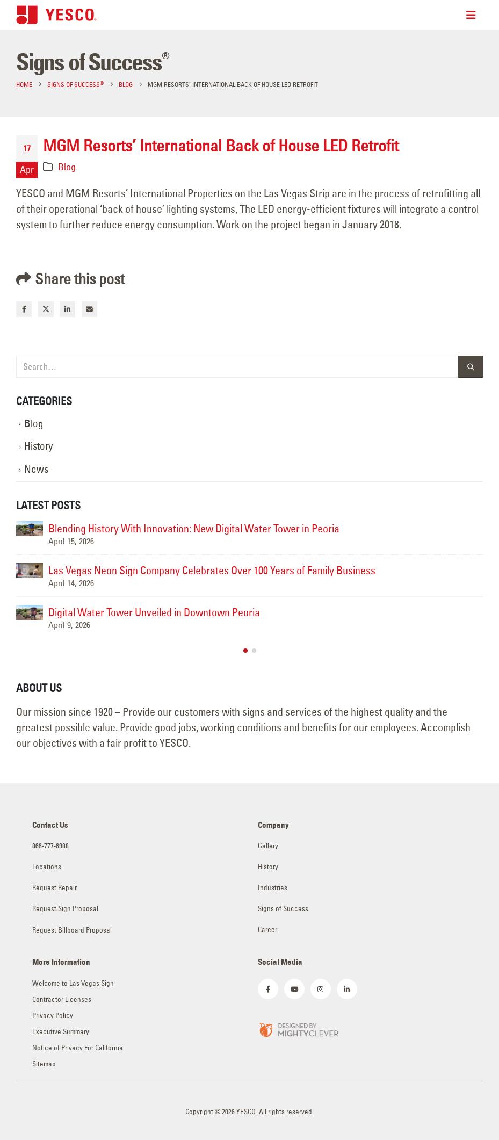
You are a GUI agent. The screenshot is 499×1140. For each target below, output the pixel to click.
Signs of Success (283, 908)
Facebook (24, 309)
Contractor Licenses (61, 999)
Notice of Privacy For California (77, 1047)
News (36, 469)
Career (267, 929)
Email (89, 309)
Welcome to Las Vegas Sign (73, 983)
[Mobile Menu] (474, 15)
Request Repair (54, 887)
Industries (272, 887)
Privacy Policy (52, 1015)
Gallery (268, 845)
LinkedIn (67, 309)
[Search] (470, 367)
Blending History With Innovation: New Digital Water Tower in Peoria (193, 528)
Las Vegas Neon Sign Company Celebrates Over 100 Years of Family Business (211, 570)
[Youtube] (294, 989)
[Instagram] (320, 989)
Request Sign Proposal (65, 908)
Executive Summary (60, 1031)
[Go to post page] (29, 528)
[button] (245, 650)
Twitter (46, 309)
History (38, 446)
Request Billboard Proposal (72, 930)
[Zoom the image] (298, 1028)
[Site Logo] (56, 14)
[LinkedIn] (347, 989)
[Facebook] (268, 989)
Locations (46, 866)
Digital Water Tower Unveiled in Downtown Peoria (154, 612)
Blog (67, 167)
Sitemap (44, 1064)
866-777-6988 (50, 845)
